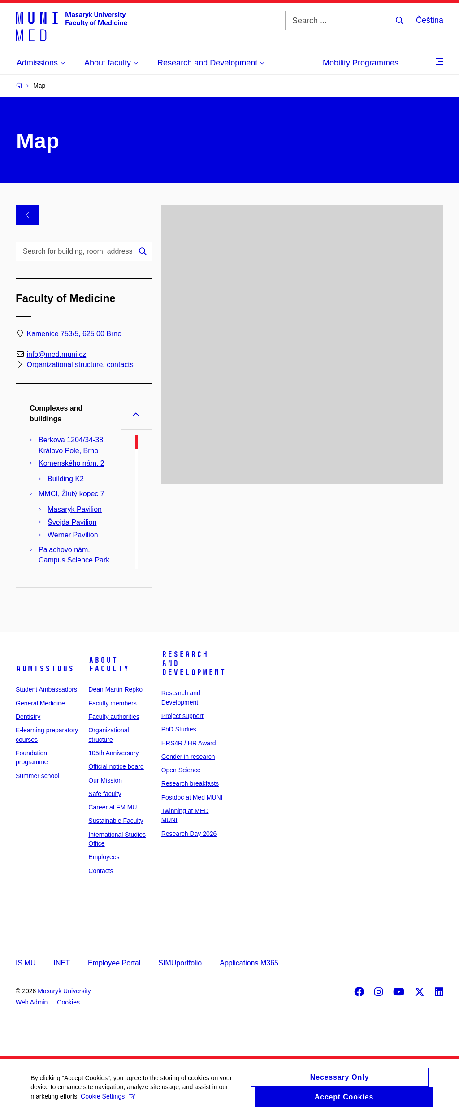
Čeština (429, 20)
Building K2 (66, 479)
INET (61, 963)
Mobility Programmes (360, 62)
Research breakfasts (190, 783)
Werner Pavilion (73, 535)
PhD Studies (178, 729)
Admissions (45, 669)
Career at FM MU (112, 807)
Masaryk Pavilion (75, 509)
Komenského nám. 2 (71, 463)
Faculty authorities (113, 716)
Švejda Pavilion (72, 522)
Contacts (100, 870)
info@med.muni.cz (56, 354)
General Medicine (40, 703)
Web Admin (32, 1002)
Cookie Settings (109, 1103)
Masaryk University (64, 991)
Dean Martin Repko (115, 689)
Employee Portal (114, 963)
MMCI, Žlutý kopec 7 (71, 493)
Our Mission (105, 780)
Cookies (68, 1002)
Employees (103, 857)
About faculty (108, 664)
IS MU (25, 963)
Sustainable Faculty (115, 820)
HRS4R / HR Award (188, 743)
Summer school (37, 775)
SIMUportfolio (180, 963)
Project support (182, 715)
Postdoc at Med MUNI (192, 797)
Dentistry (28, 716)
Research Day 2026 (189, 833)
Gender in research (188, 756)
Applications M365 (249, 963)
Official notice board (115, 766)
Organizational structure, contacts (79, 364)
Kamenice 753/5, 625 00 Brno (73, 333)
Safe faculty (104, 793)
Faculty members (112, 703)
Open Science (181, 770)
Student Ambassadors (46, 689)
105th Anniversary (113, 753)
